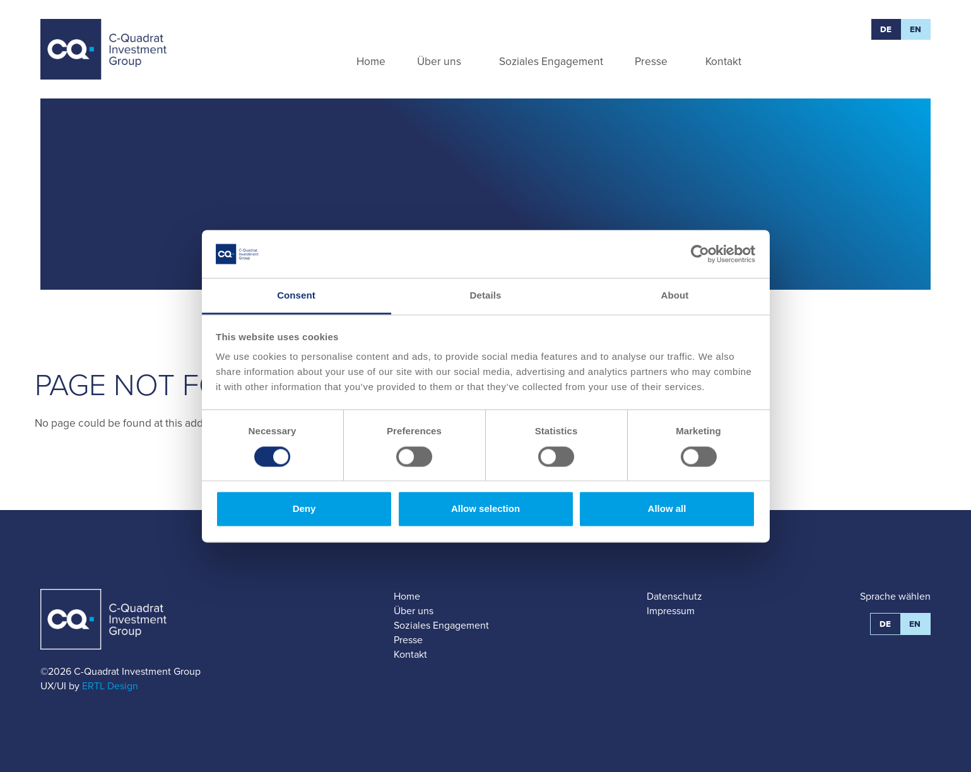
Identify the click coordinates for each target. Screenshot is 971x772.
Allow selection (485, 509)
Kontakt (410, 654)
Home (407, 596)
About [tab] (675, 295)
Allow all (667, 509)
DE (886, 29)
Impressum (671, 610)
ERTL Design (110, 686)
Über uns (413, 610)
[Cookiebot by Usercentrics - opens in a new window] (700, 253)
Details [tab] (486, 295)
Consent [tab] (296, 295)
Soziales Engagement (441, 625)
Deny (304, 509)
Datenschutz (674, 596)
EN (916, 29)
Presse (408, 639)
